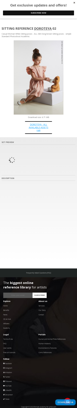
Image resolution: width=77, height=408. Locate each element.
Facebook (7, 363)
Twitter (6, 377)
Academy (6, 328)
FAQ (4, 343)
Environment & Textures (48, 348)
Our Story (42, 310)
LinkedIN (7, 390)
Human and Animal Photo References (52, 339)
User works (7, 348)
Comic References (45, 352)
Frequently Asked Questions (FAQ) (38, 273)
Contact (41, 315)
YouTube (7, 386)
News (5, 315)
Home (5, 306)
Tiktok (6, 399)
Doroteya (43, 28)
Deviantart (8, 395)
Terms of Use (8, 339)
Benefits (6, 310)
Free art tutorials (9, 352)
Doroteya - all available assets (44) (38, 127)
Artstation (7, 372)
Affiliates (6, 323)
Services (42, 306)
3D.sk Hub (7, 319)
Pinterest (7, 381)
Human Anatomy (45, 343)
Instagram (7, 368)
